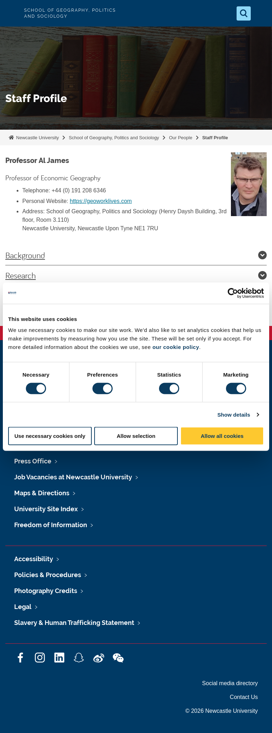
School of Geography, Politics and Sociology (114, 137)
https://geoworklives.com (101, 201)
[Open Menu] (261, 13)
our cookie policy (175, 347)
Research (136, 275)
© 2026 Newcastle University (221, 711)
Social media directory (230, 683)
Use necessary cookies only (50, 436)
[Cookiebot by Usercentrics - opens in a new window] (233, 293)
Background (136, 255)
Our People (180, 137)
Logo (11, 13)
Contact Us (244, 697)
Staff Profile (215, 137)
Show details (233, 414)
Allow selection (136, 436)
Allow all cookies (222, 436)
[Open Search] (244, 13)
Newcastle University (37, 137)
